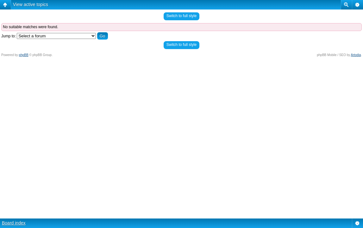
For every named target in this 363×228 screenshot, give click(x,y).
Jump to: (8, 36)
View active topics (30, 4)
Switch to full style (181, 16)
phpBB (23, 55)
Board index (14, 222)
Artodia (356, 55)
